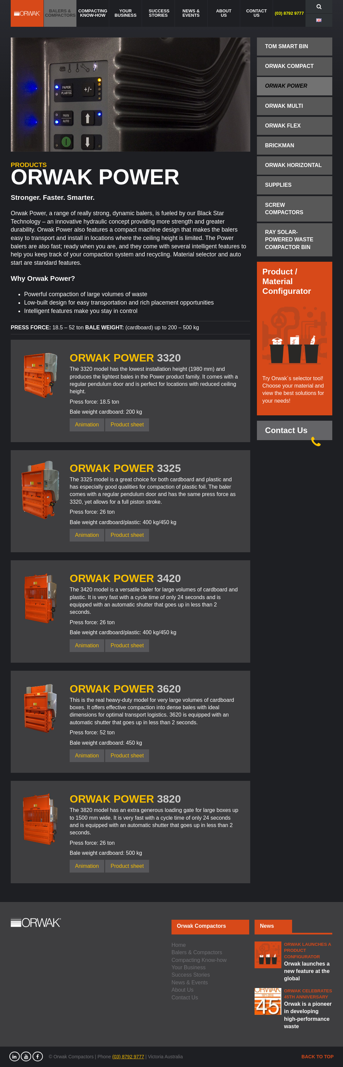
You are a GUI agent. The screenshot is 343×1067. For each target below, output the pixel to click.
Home (179, 945)
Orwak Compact (289, 66)
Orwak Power (286, 86)
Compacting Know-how (199, 960)
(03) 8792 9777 (128, 1056)
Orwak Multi (284, 106)
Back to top (317, 1056)
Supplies (278, 185)
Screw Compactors (284, 208)
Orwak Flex (282, 126)
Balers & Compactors (197, 952)
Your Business (189, 967)
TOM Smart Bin (286, 46)
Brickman (279, 145)
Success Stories (191, 975)
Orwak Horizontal (293, 165)
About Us (183, 990)
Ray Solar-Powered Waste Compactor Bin (289, 239)
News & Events (190, 982)
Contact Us (294, 433)
